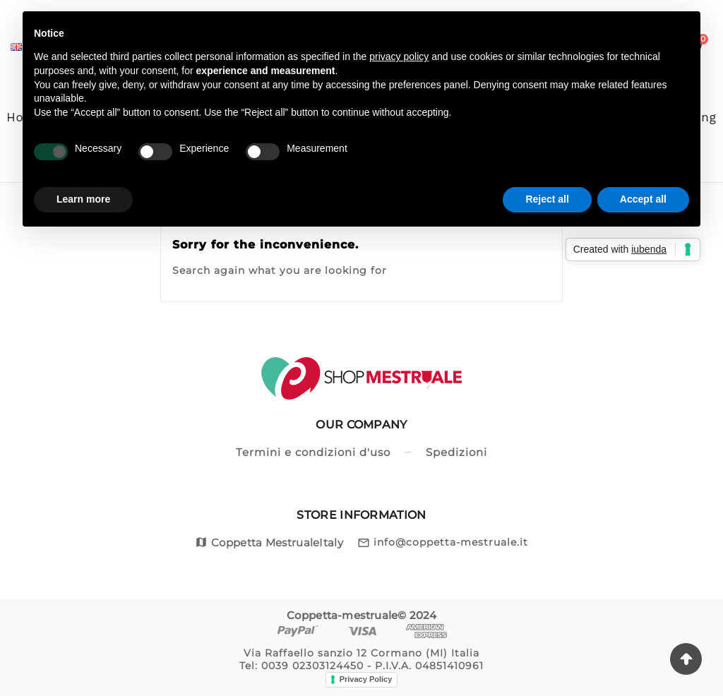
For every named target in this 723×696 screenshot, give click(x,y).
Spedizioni (456, 452)
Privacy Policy (366, 679)
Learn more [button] (83, 199)
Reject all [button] (546, 199)
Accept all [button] (643, 199)
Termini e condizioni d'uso (313, 452)
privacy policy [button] (399, 56)
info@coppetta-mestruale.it (451, 542)
